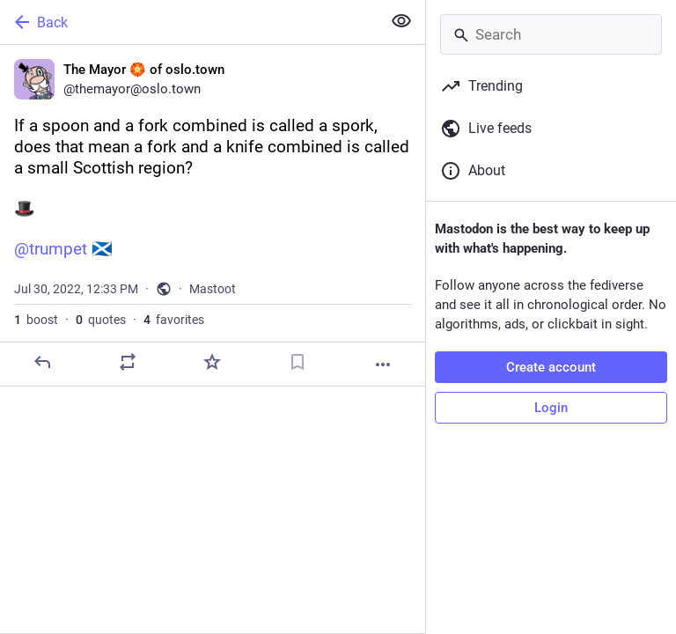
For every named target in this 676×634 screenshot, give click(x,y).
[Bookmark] (297, 361)
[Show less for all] (401, 21)
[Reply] (42, 361)
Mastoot (212, 289)
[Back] (189, 22)
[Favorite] (212, 361)
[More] (382, 364)
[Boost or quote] (127, 361)
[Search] (551, 34)
